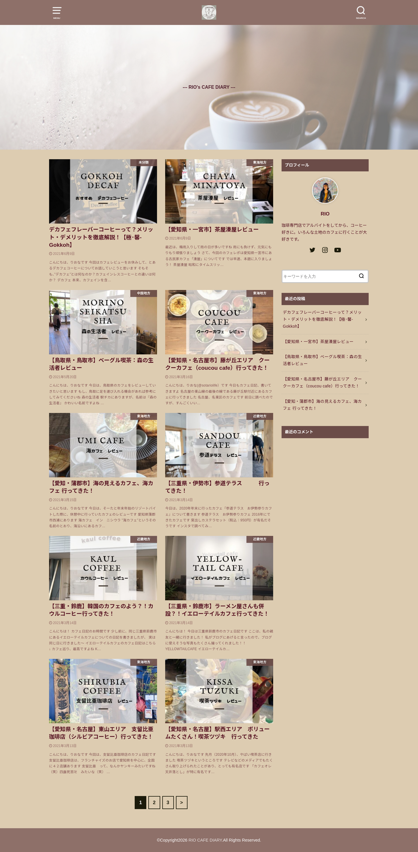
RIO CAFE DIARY (205, 840)
